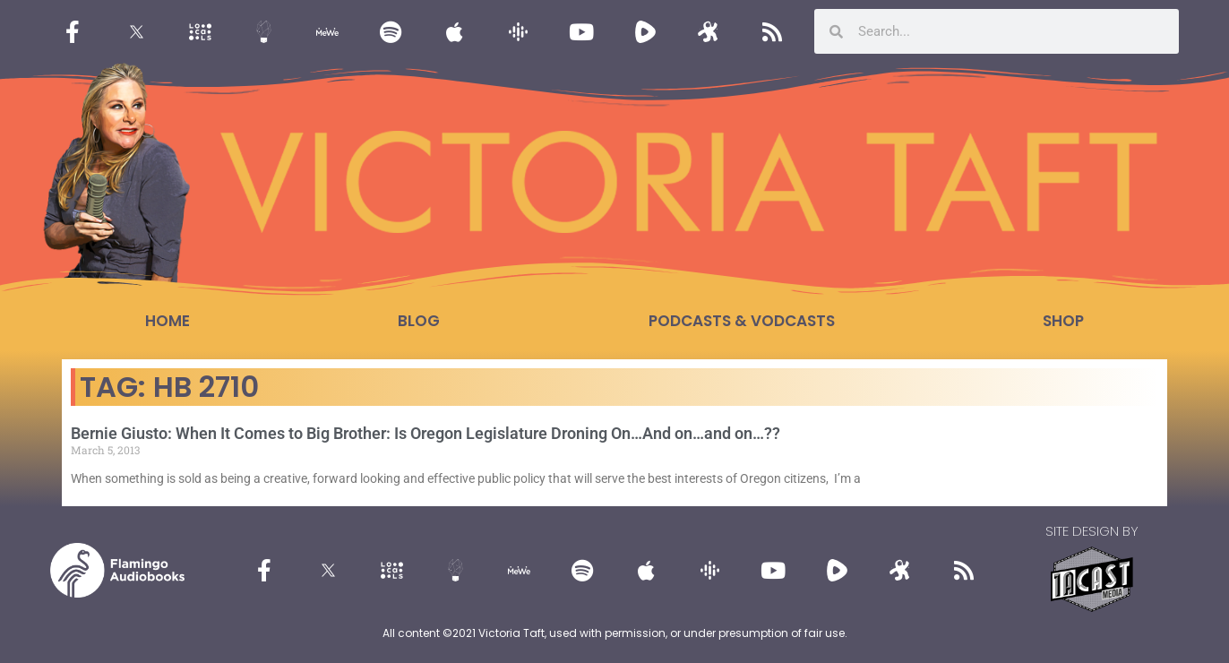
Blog (419, 321)
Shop (1063, 321)
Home (167, 321)
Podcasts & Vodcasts (742, 321)
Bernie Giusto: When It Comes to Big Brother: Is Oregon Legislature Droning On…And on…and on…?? (425, 433)
